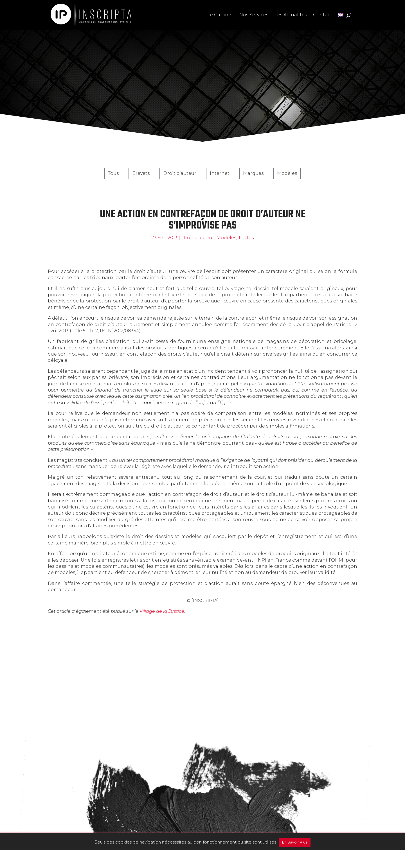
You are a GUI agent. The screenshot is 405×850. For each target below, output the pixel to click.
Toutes (246, 237)
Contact (322, 14)
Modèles (287, 173)
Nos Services (253, 14)
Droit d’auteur (179, 173)
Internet (220, 173)
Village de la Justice (162, 611)
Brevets (141, 173)
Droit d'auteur (197, 237)
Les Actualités (290, 14)
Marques (253, 173)
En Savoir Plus (294, 842)
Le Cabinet (220, 14)
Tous (113, 173)
